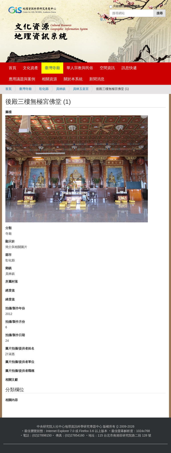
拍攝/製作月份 (15, 321)
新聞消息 (96, 79)
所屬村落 (11, 281)
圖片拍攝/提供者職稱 (19, 370)
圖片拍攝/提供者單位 (19, 362)
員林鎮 (60, 89)
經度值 (10, 290)
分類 (8, 228)
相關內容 (11, 400)
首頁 (12, 68)
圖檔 (8, 112)
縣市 (8, 254)
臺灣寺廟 (52, 68)
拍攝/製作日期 (15, 335)
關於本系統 (73, 79)
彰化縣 (44, 89)
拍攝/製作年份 (15, 308)
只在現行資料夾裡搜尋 (126, 6)
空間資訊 (107, 68)
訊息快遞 (129, 68)
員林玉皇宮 (81, 89)
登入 (103, 19)
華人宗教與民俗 (80, 68)
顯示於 (10, 241)
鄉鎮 (8, 268)
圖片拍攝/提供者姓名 (19, 348)
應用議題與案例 (22, 79)
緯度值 (10, 299)
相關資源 (49, 79)
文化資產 (30, 68)
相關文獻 (11, 379)
